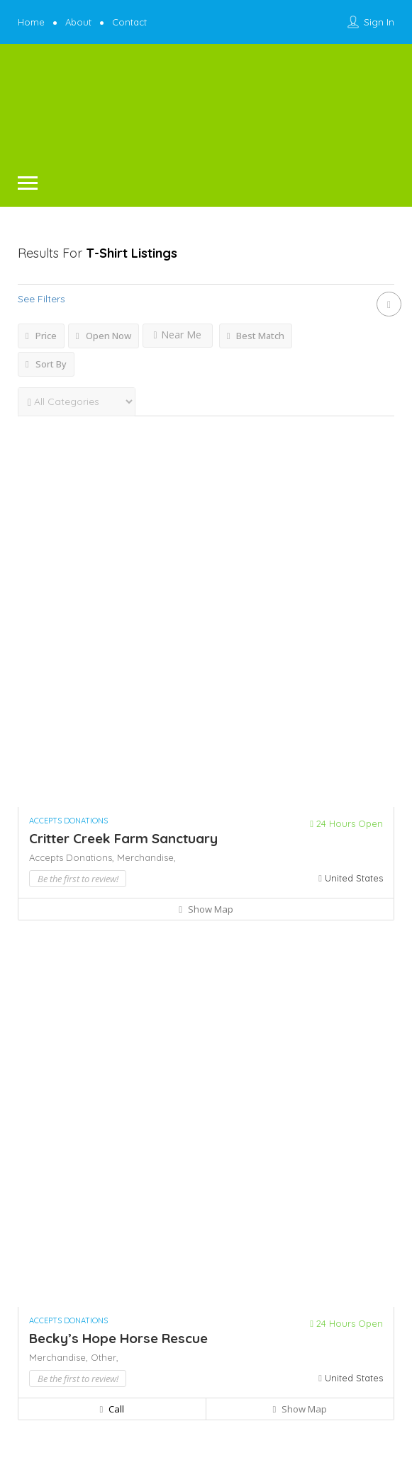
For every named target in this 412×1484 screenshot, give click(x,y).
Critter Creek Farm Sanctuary (123, 838)
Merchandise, (146, 857)
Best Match (256, 335)
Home (31, 22)
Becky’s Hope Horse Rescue (118, 1338)
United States (354, 878)
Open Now (103, 335)
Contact (129, 22)
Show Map (206, 909)
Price (41, 335)
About (78, 22)
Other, (104, 1357)
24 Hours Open (346, 823)
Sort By (46, 364)
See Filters (41, 298)
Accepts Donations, (73, 857)
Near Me (177, 334)
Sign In (379, 22)
